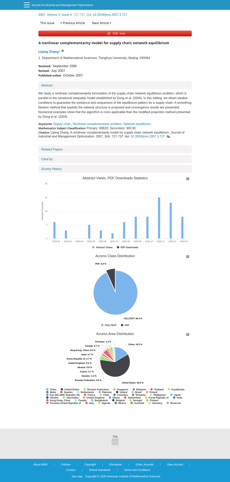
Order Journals (145, 464)
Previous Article (72, 23)
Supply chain (62, 124)
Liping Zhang (48, 52)
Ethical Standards (99, 469)
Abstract (47, 85)
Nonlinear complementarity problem (97, 124)
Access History (51, 169)
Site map (77, 476)
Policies (65, 464)
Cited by (47, 159)
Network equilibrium (137, 124)
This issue (47, 23)
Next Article (101, 23)
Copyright (90, 464)
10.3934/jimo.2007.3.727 (110, 14)
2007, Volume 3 (49, 14)
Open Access (175, 464)
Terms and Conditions (137, 469)
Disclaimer (115, 464)
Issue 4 (67, 14)
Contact (71, 469)
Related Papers (52, 149)
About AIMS (40, 464)
